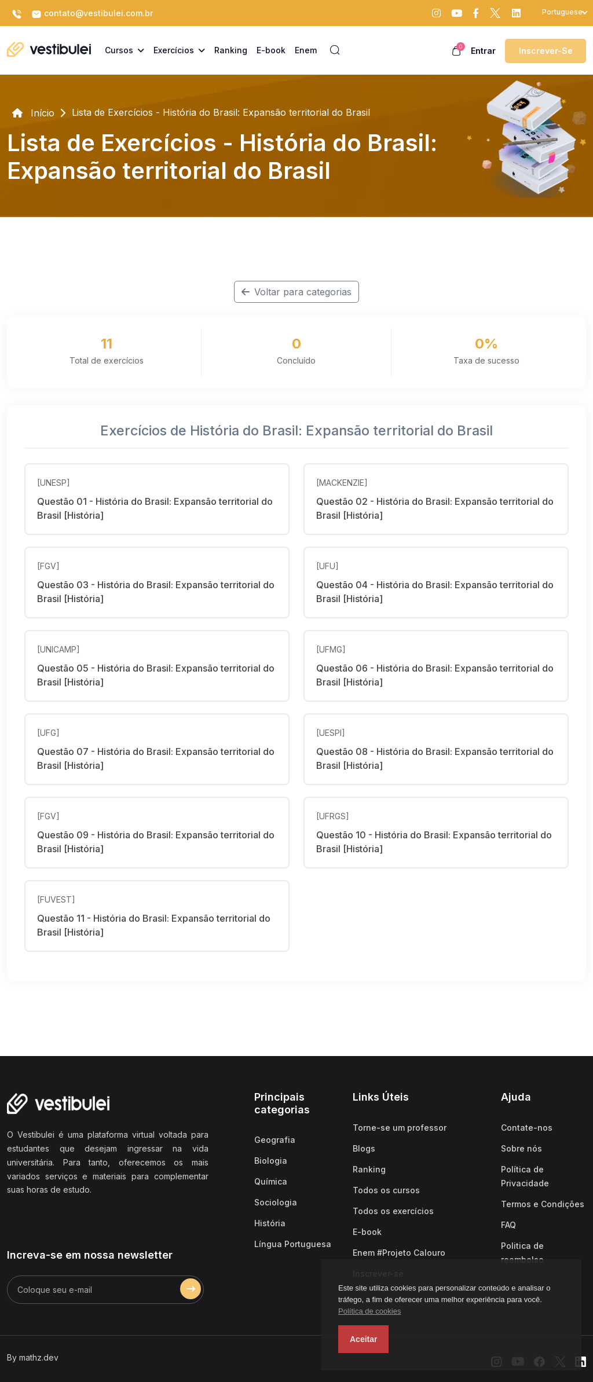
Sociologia (275, 1202)
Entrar (483, 51)
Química (270, 1181)
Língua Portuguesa (292, 1244)
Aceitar (363, 1339)
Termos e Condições (542, 1204)
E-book (367, 1232)
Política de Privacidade (525, 1176)
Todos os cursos (386, 1190)
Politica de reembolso (522, 1252)
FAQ (508, 1225)
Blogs (364, 1148)
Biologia (270, 1160)
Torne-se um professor (399, 1127)
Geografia (274, 1140)
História (269, 1223)
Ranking (369, 1169)
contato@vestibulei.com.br (92, 14)
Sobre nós (521, 1148)
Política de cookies (369, 1311)
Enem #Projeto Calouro (399, 1253)
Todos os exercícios (393, 1211)
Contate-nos (526, 1127)
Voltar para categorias (296, 292)
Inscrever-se (546, 51)
